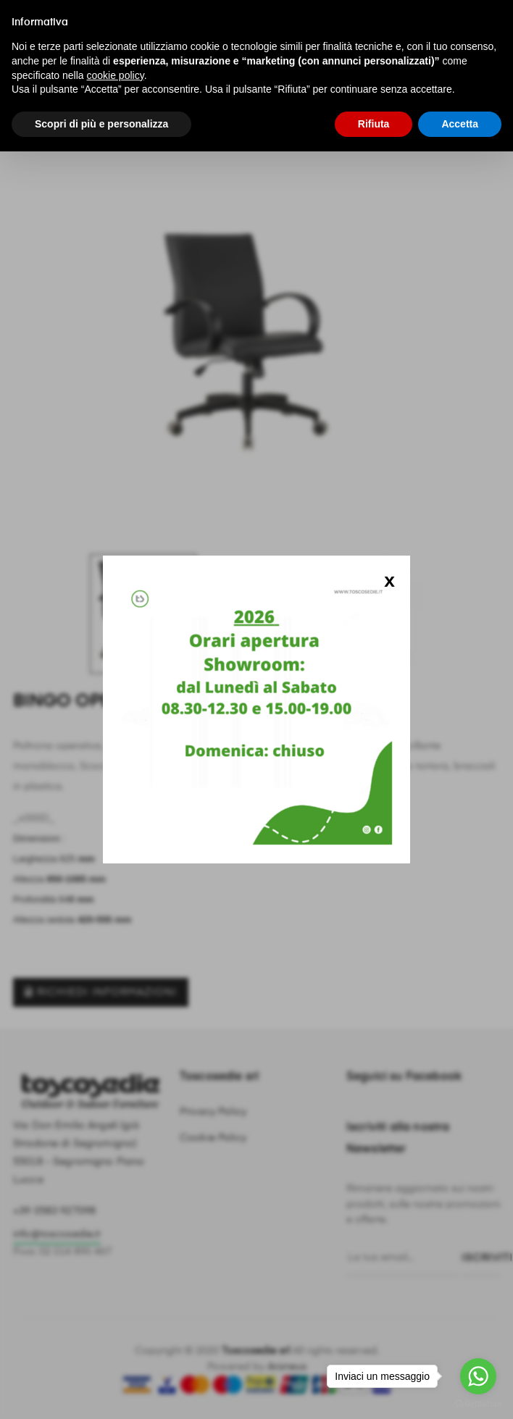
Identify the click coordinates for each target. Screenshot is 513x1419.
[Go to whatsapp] (478, 1376)
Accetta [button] (459, 124)
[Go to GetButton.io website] (478, 1404)
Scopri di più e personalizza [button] (101, 124)
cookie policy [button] (115, 75)
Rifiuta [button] (374, 124)
